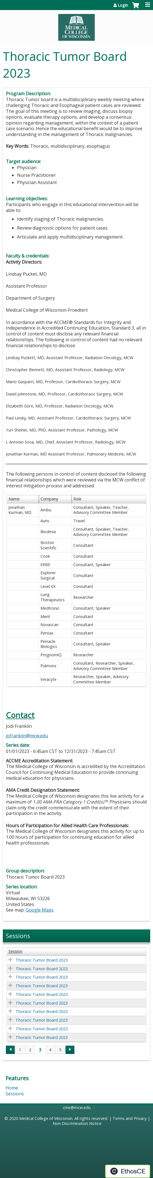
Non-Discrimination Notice (77, 1123)
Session (15, 951)
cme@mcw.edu (77, 1107)
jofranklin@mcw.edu (27, 736)
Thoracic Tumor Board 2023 (42, 960)
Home (12, 1088)
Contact (20, 715)
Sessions (15, 1094)
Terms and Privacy (130, 1118)
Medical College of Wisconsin (45, 1118)
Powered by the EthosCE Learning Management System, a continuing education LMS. (127, 1171)
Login (123, 5)
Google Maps (40, 910)
